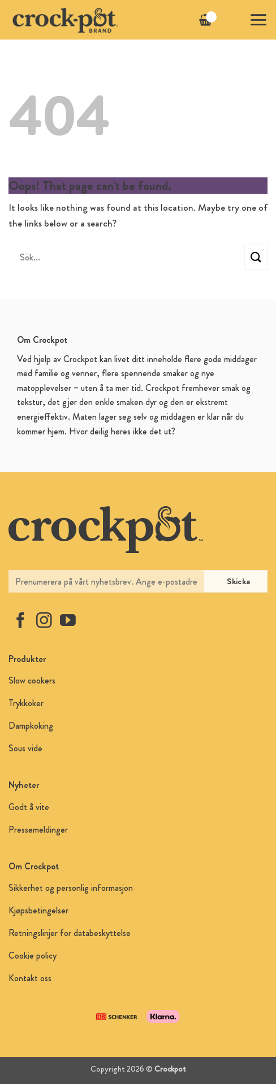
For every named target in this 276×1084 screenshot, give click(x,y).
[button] (258, 20)
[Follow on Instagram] (44, 621)
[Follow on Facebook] (20, 621)
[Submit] (256, 257)
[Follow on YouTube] (68, 621)
